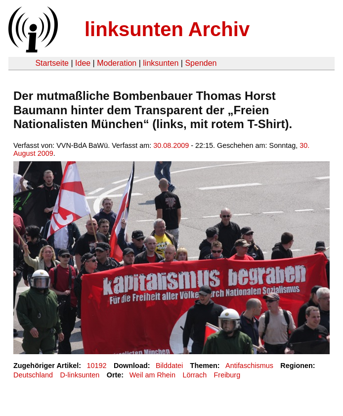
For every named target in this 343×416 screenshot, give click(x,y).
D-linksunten (79, 375)
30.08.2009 (171, 145)
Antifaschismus (249, 366)
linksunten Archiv (167, 29)
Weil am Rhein (152, 375)
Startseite (52, 63)
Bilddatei (169, 366)
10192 (97, 366)
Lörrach (194, 375)
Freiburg (227, 375)
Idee (82, 63)
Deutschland (33, 375)
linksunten (160, 63)
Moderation (116, 63)
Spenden (200, 63)
